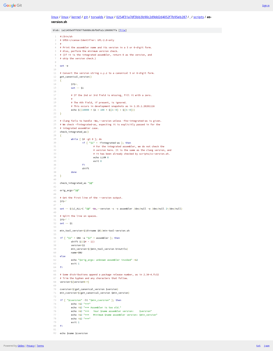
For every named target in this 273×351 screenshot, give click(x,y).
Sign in (266, 5)
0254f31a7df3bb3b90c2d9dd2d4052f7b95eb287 (151, 17)
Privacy (30, 345)
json (267, 345)
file (122, 30)
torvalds (97, 17)
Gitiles (21, 345)
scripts (198, 17)
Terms (40, 345)
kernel (76, 17)
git (86, 17)
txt (258, 345)
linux (54, 17)
